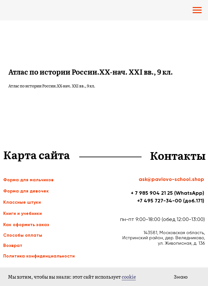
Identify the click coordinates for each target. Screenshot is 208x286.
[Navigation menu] (197, 10)
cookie (129, 277)
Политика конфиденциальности (39, 256)
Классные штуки (22, 202)
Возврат (12, 245)
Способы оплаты (22, 235)
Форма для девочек (26, 191)
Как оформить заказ (26, 224)
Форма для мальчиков (28, 180)
